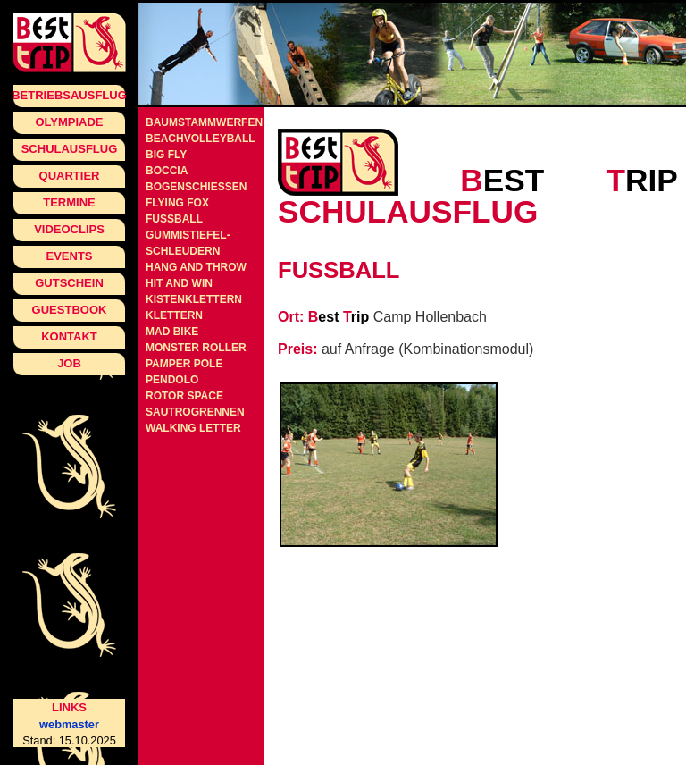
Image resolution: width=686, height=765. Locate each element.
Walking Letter (193, 428)
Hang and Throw (196, 267)
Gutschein (69, 283)
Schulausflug (69, 149)
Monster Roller (196, 347)
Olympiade (69, 122)
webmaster (69, 724)
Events (69, 256)
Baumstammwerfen (204, 122)
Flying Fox (177, 203)
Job (69, 363)
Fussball (174, 219)
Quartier (69, 175)
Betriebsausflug (69, 95)
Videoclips (69, 229)
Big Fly (166, 154)
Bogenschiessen (196, 187)
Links (69, 707)
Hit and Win (179, 283)
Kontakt (69, 336)
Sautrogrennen (195, 412)
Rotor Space (184, 396)
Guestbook (69, 309)
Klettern (174, 315)
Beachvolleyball (200, 138)
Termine (69, 202)
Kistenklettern (194, 299)
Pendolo (172, 380)
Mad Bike (172, 331)
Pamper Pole (184, 363)
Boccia (167, 170)
